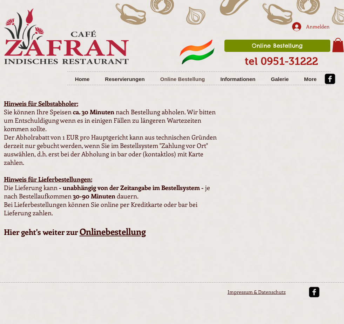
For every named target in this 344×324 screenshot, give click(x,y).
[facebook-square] (330, 79)
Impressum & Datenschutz (257, 292)
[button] (338, 45)
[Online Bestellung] (277, 46)
